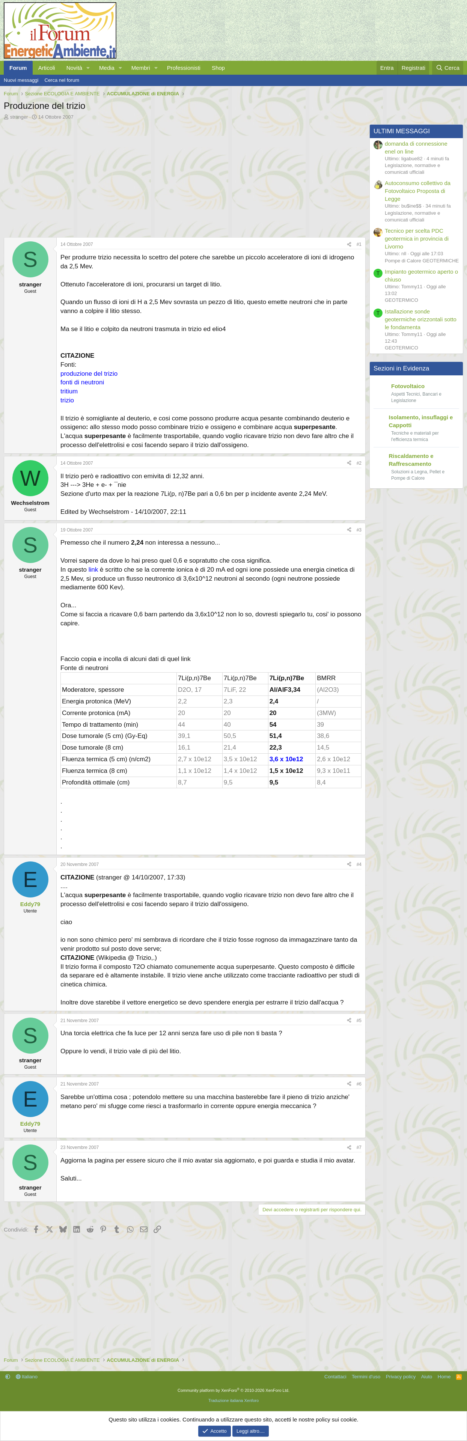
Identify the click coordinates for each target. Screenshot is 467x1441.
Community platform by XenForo (233, 1390)
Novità (74, 68)
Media (106, 68)
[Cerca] (447, 68)
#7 (359, 1147)
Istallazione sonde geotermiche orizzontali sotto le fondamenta (420, 319)
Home (444, 1376)
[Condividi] (349, 244)
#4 (359, 864)
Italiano (27, 1376)
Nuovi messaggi (21, 80)
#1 (359, 244)
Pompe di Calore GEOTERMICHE (422, 261)
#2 (359, 463)
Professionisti (183, 68)
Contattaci (335, 1376)
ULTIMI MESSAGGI (402, 131)
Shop (218, 68)
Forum (18, 68)
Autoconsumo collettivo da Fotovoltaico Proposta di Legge (417, 191)
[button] (88, 68)
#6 (359, 1084)
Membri (140, 68)
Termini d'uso (366, 1376)
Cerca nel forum (62, 80)
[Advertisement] (183, 176)
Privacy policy (401, 1376)
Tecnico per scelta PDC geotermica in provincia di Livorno (417, 238)
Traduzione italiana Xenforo (233, 1400)
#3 (359, 530)
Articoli (46, 68)
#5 (359, 1020)
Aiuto (426, 1376)
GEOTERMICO (401, 300)
